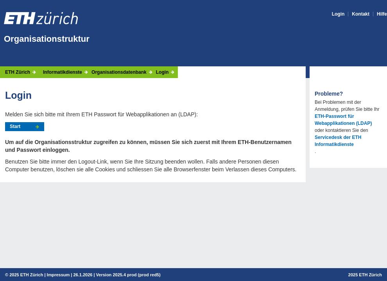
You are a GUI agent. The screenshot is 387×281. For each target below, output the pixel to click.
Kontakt (360, 14)
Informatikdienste (62, 72)
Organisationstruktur (47, 39)
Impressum (58, 274)
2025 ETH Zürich (26, 274)
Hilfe (382, 14)
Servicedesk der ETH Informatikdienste (338, 141)
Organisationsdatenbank (119, 72)
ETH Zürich (17, 72)
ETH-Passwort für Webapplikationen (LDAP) (343, 120)
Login (338, 14)
